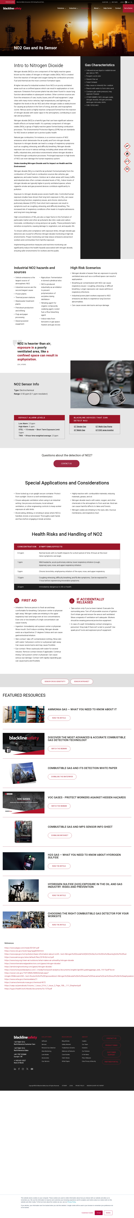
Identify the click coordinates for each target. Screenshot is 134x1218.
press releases (10, 2)
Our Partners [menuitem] (86, 1050)
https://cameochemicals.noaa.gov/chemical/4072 (25, 981)
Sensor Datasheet (81, 681)
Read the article (59, 718)
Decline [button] (108, 1213)
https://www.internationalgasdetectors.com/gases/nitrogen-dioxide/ (33, 963)
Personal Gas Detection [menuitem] (49, 1046)
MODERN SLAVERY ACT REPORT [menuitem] (95, 1084)
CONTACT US (111, 1037)
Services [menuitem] (44, 1043)
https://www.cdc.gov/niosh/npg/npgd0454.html (24, 951)
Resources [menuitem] (85, 8)
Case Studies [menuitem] (66, 1053)
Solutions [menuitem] (61, 8)
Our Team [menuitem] (85, 1043)
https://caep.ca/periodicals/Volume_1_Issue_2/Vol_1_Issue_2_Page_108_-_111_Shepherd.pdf (43, 984)
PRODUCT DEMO (111, 1044)
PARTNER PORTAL (111, 1060)
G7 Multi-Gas (79, 430)
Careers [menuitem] (84, 1040)
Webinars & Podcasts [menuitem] (68, 1050)
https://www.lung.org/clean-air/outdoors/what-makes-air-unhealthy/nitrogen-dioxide (39, 960)
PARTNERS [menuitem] (115, 2)
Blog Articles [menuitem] (66, 1040)
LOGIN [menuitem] (122, 2)
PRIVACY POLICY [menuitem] (80, 1084)
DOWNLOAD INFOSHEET (59, 835)
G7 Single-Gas (80, 426)
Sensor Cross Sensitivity (55, 681)
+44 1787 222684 (20, 1053)
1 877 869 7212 (19, 1040)
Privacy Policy (72, 1202)
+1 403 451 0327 (20, 1059)
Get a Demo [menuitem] (128, 8)
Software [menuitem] (44, 1040)
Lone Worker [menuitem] (45, 1053)
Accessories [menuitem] (45, 1056)
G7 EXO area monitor (105, 430)
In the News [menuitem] (85, 1053)
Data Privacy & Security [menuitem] (89, 1060)
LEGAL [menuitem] (71, 1084)
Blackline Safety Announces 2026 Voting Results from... (30, 2)
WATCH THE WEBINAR (59, 806)
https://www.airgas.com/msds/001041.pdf (22, 947)
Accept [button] (99, 1213)
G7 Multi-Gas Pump (104, 426)
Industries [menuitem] (72, 8)
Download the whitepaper (62, 777)
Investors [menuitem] (84, 1046)
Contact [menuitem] (118, 8)
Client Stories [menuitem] (66, 1056)
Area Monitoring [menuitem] (46, 1050)
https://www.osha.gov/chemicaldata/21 (21, 978)
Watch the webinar (59, 749)
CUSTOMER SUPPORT (111, 1052)
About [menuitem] (96, 8)
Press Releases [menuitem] (86, 1056)
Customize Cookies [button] (87, 1213)
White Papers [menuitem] (66, 1060)
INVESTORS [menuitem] (105, 2)
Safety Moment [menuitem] (66, 1043)
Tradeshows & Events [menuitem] (68, 1046)
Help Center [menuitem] (108, 8)
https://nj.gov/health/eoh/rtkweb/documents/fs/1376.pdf (28, 987)
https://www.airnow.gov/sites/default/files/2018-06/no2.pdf (29, 957)
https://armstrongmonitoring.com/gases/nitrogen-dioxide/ (28, 966)
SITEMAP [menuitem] (64, 1084)
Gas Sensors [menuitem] (45, 1060)
